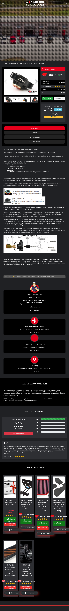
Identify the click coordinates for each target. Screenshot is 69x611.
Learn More (58, 109)
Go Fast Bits (61, 89)
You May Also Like (34, 137)
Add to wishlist (59, 98)
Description (34, 128)
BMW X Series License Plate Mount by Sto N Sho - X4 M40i (26, 504)
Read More (34, 350)
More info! (62, 82)
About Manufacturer (34, 141)
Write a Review (18, 433)
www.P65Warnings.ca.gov (47, 276)
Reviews (34, 132)
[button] (36, 82)
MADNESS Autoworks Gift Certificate (10, 502)
